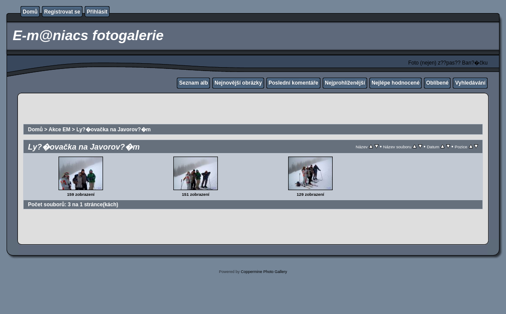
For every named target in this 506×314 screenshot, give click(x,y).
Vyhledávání (470, 83)
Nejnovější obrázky (238, 83)
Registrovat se (62, 12)
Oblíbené (437, 83)
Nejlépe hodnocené (396, 83)
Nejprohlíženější (345, 83)
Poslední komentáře (293, 83)
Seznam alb (193, 83)
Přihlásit (97, 12)
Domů (30, 12)
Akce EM (59, 129)
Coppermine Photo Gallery (264, 272)
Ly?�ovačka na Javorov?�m (113, 129)
